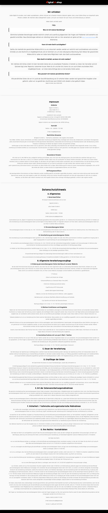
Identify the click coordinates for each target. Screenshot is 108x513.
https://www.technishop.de (88, 37)
